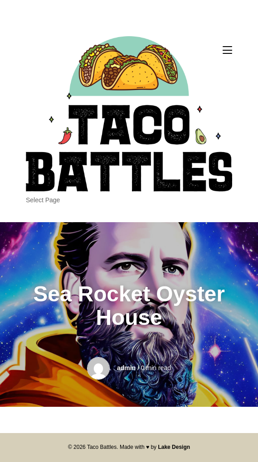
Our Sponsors (45, 210)
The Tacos (40, 221)
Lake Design (174, 447)
